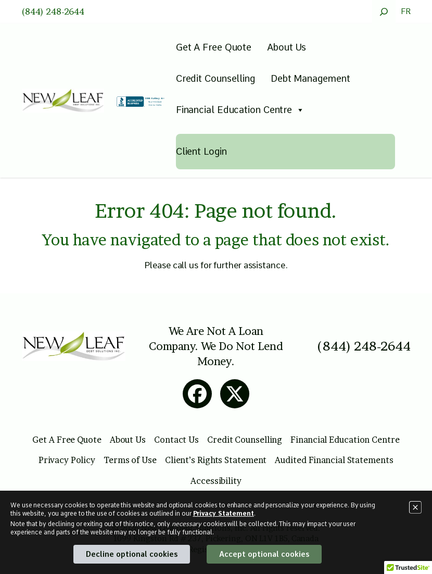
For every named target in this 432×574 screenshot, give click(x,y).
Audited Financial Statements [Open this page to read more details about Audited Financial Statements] (334, 460)
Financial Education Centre (240, 110)
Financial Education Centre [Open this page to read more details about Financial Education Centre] (344, 439)
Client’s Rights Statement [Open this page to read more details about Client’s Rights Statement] (216, 460)
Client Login (201, 151)
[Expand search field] (384, 11)
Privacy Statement (223, 513)
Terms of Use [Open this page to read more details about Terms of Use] (130, 460)
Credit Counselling (215, 78)
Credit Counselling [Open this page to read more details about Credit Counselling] (244, 439)
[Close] (415, 507)
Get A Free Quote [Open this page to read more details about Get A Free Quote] (66, 439)
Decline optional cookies (131, 554)
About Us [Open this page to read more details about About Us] (128, 439)
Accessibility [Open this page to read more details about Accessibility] (216, 481)
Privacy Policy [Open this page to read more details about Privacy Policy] (67, 460)
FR (406, 11)
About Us (286, 47)
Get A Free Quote (213, 47)
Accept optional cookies (264, 554)
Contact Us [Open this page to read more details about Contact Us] (176, 439)
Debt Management (310, 78)
